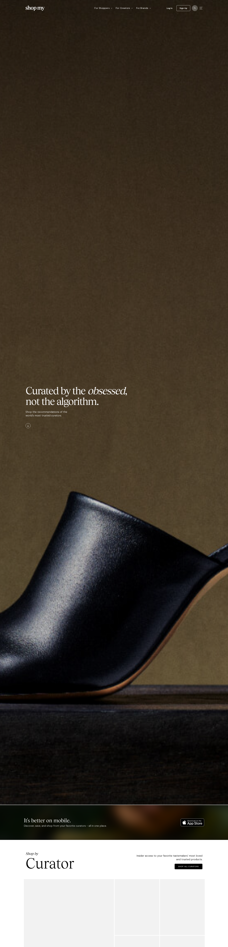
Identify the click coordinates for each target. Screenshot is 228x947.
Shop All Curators (188, 866)
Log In (169, 8)
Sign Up (183, 8)
